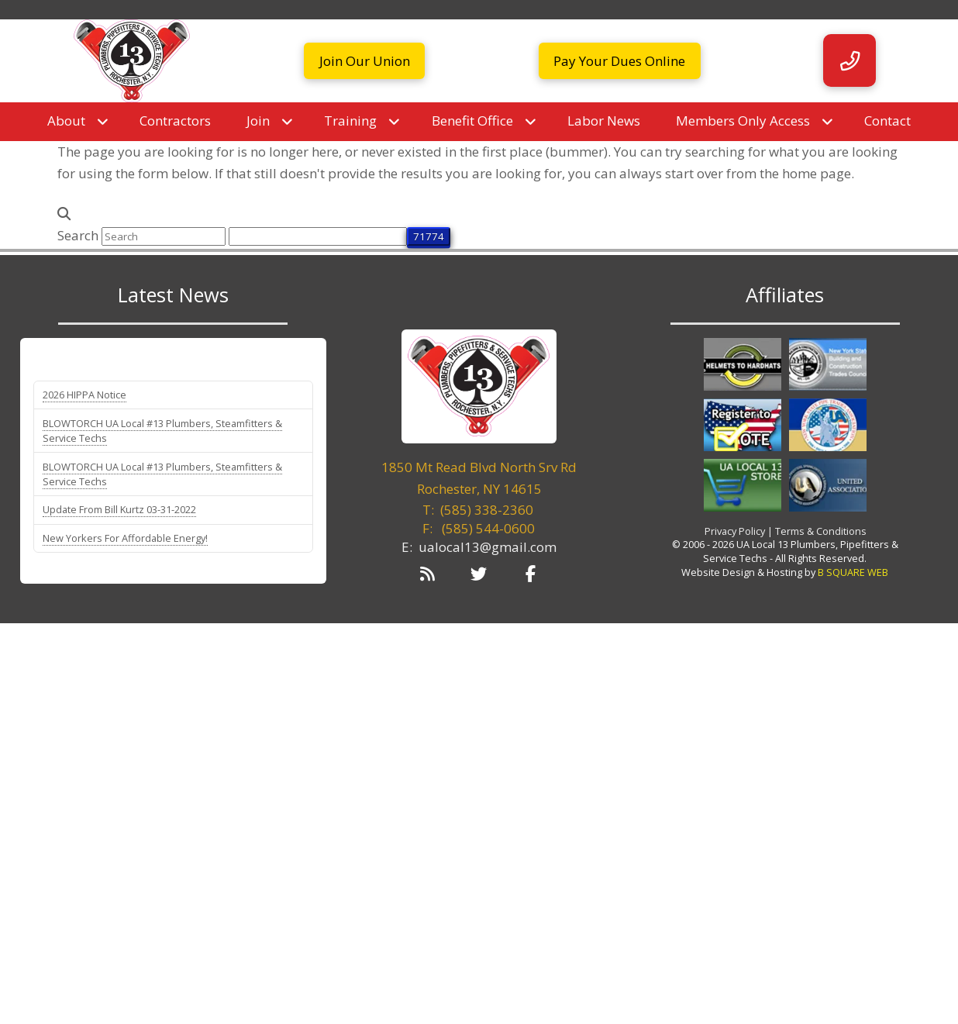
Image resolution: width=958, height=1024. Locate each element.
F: (478, 528)
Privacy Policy (735, 531)
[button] (849, 60)
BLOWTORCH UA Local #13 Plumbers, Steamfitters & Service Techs (162, 430)
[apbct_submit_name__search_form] (428, 236)
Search (77, 235)
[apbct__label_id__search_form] (318, 236)
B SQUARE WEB (853, 572)
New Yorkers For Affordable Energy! (125, 538)
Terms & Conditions (821, 531)
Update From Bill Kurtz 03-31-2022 (119, 509)
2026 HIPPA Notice (84, 395)
